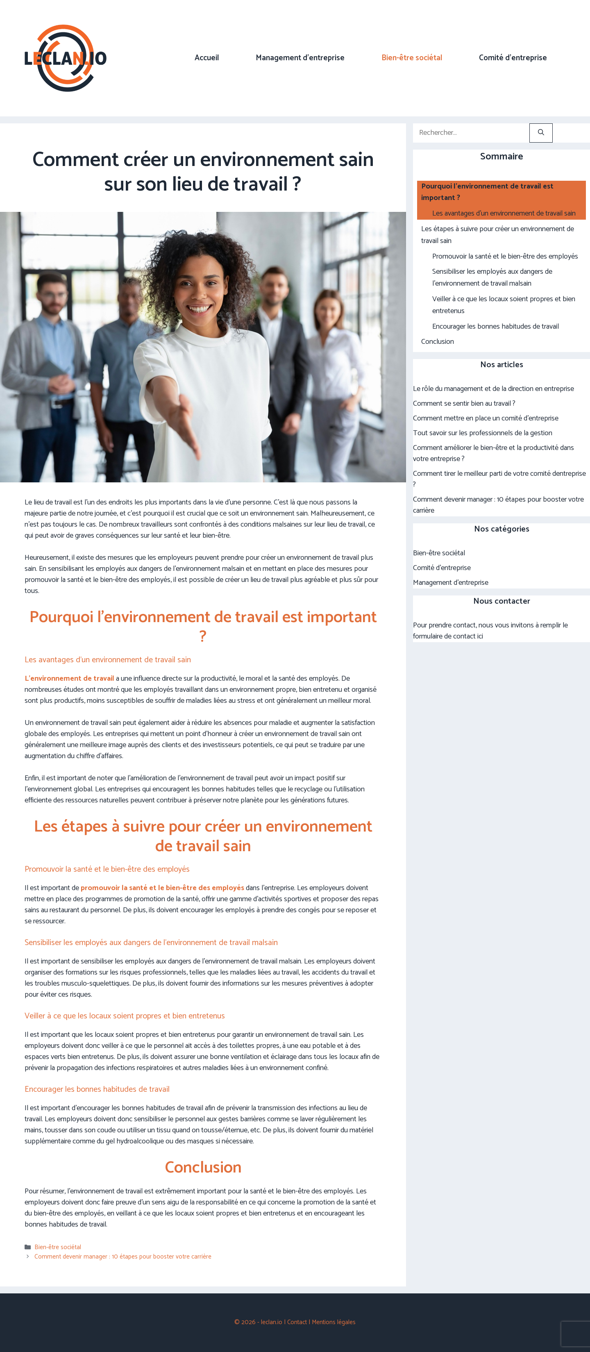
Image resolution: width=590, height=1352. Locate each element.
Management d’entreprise (300, 58)
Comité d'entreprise (442, 568)
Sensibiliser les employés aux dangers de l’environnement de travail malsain (492, 278)
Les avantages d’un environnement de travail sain (504, 214)
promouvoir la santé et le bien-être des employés (162, 888)
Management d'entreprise (450, 583)
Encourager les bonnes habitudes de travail (495, 327)
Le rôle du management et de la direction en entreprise (493, 389)
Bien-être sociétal (411, 58)
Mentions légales (334, 1322)
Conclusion (437, 342)
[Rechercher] (541, 133)
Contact (297, 1322)
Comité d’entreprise (513, 58)
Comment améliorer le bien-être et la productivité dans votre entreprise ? (493, 453)
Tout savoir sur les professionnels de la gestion (482, 433)
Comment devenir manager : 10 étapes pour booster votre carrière (122, 1257)
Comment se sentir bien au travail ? (464, 404)
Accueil (207, 58)
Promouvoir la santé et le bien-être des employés (505, 257)
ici (480, 636)
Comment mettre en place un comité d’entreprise (485, 418)
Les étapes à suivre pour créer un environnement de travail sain (497, 235)
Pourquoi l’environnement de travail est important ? (487, 193)
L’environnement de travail (69, 679)
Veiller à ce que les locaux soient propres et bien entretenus (503, 305)
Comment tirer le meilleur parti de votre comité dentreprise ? (499, 479)
